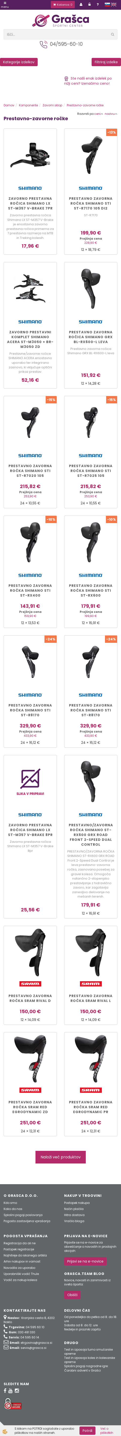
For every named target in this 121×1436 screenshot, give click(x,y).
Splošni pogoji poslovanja (23, 1215)
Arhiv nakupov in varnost (22, 1261)
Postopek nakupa (77, 1203)
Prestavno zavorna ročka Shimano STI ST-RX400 (30, 590)
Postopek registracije (19, 1249)
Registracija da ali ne (19, 1243)
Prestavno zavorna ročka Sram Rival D (30, 998)
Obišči (72, 1294)
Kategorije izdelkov (19, 62)
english (113, 5)
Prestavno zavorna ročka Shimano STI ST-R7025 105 (90, 471)
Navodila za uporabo (19, 1268)
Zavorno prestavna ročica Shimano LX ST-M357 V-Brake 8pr (30, 830)
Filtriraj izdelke (106, 62)
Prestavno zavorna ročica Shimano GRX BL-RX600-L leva (91, 337)
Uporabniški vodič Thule (21, 1274)
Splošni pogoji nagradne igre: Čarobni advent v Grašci (86, 1368)
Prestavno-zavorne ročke (85, 105)
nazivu (111, 114)
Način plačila (74, 1209)
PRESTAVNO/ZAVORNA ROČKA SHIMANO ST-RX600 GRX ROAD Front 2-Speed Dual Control (91, 835)
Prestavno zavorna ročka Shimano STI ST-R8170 (30, 710)
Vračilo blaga (74, 1221)
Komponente (28, 105)
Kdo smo (10, 1203)
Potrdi (87, 1430)
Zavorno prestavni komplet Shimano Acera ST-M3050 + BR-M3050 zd (30, 339)
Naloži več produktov (61, 1157)
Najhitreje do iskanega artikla (25, 1255)
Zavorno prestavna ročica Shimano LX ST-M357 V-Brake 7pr (30, 203)
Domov (9, 105)
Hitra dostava (74, 1215)
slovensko (107, 5)
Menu (5, 5)
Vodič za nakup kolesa (20, 1280)
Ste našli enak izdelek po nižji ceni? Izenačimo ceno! (88, 81)
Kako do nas (13, 1209)
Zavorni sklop (52, 105)
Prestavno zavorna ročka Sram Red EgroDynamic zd (30, 1107)
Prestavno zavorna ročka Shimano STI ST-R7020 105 (30, 471)
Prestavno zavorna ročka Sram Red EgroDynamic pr (90, 1107)
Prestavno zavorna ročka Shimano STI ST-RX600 (90, 590)
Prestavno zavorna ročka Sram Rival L (90, 998)
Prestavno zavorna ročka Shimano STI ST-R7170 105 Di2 (90, 203)
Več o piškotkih (106, 1431)
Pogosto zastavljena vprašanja (27, 1221)
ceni (98, 114)
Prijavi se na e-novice (85, 1261)
